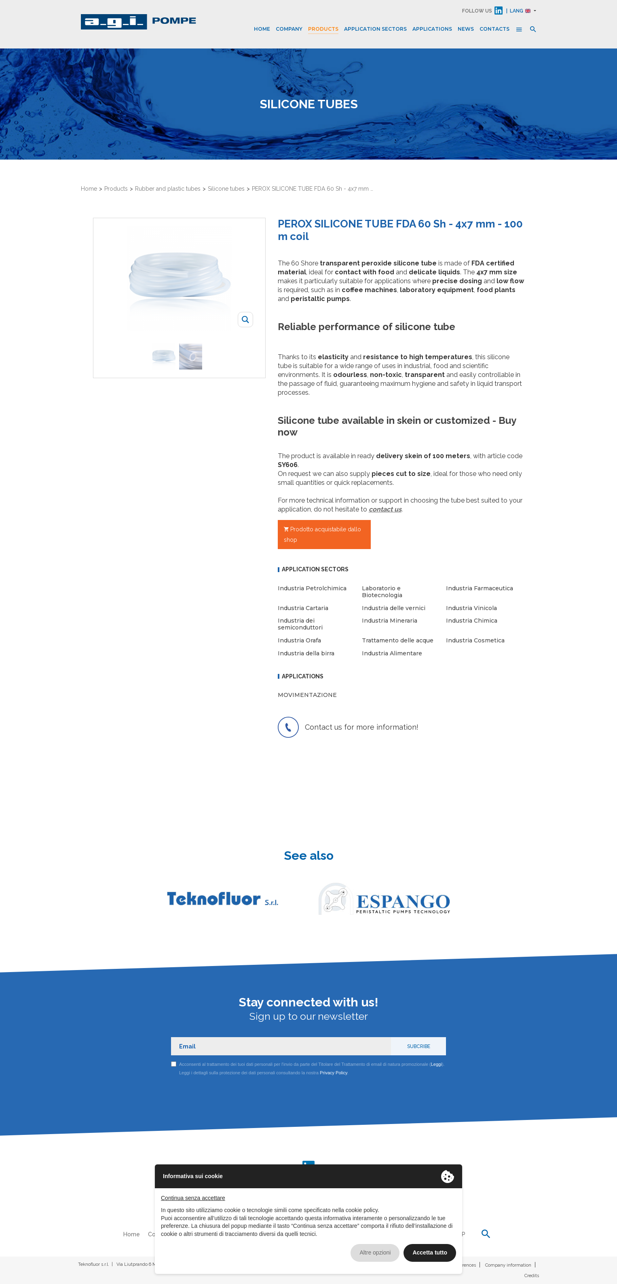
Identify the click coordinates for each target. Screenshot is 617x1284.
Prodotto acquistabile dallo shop (322, 534)
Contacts (494, 29)
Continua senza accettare (193, 1198)
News (466, 29)
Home (262, 29)
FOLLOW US (477, 11)
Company (289, 29)
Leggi (436, 1064)
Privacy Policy (333, 1072)
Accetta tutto (429, 1252)
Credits (531, 1275)
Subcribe (418, 1046)
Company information (508, 1265)
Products (323, 29)
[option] (165, 356)
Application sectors (375, 29)
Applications (432, 29)
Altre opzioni (375, 1252)
